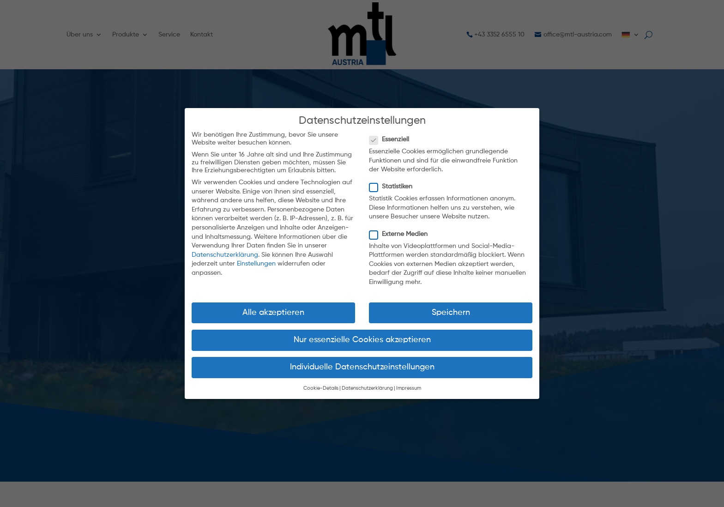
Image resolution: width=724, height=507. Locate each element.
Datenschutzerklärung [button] (367, 381)
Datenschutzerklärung (225, 247)
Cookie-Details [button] (320, 381)
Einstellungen (256, 257)
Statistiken (394, 180)
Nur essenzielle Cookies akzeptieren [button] (362, 332)
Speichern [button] (451, 305)
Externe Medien (401, 227)
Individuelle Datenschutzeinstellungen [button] (362, 360)
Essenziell (392, 133)
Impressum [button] (408, 381)
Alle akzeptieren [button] (273, 305)
